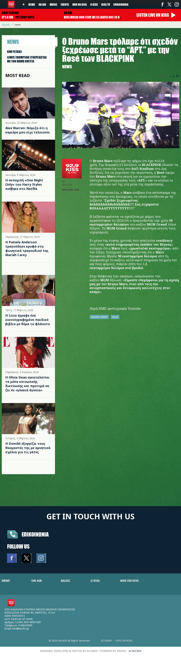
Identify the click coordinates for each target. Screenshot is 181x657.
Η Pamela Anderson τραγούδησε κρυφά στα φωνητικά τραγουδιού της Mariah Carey (26, 248)
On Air (42, 4)
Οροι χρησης (124, 640)
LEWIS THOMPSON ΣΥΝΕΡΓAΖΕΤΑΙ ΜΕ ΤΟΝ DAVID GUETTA (26, 59)
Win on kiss (79, 4)
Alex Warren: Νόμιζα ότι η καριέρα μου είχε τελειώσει (27, 130)
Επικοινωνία (120, 4)
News (31, 4)
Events (65, 4)
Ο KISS (95, 581)
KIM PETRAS (14, 52)
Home (24, 4)
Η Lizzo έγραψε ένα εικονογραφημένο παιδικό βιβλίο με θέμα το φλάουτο (27, 319)
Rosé (115, 317)
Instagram (176, 4)
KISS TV (105, 4)
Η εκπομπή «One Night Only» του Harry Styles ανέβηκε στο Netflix (24, 184)
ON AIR (36, 581)
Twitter (169, 4)
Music (53, 4)
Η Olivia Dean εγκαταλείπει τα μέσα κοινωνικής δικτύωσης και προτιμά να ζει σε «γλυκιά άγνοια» (27, 383)
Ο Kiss (94, 4)
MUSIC (65, 581)
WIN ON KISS (129, 581)
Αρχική (6, 24)
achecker (135, 651)
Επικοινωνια (35, 534)
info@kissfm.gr (20, 628)
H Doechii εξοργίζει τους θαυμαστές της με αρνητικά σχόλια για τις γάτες (27, 447)
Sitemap (106, 640)
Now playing (10, 13)
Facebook (162, 4)
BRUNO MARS (99, 317)
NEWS (6, 581)
